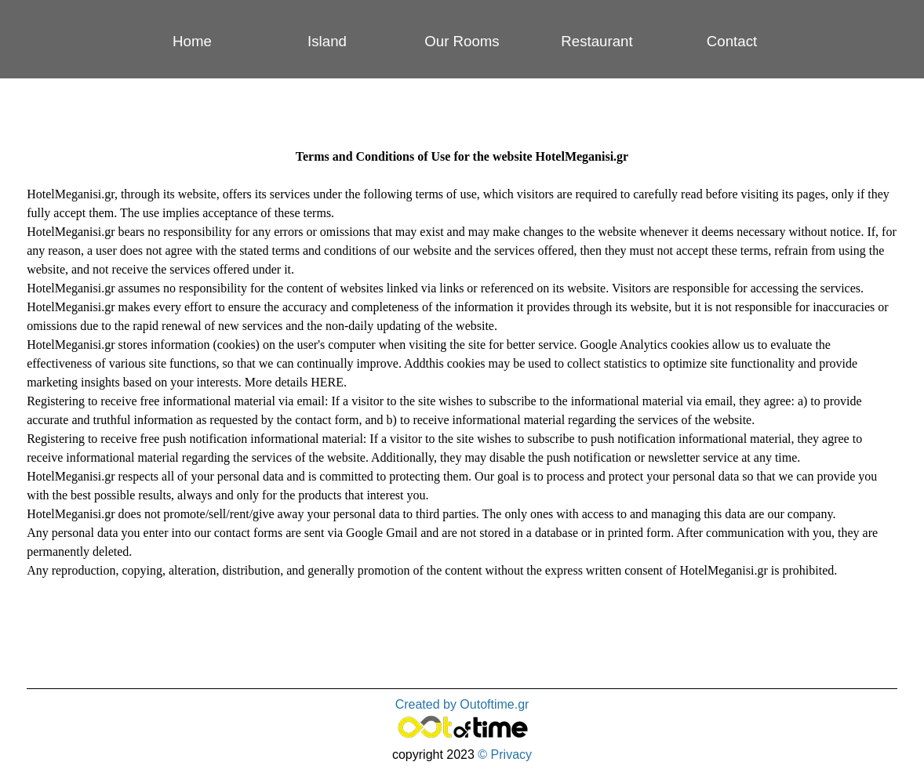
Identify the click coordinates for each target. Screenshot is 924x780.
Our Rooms (461, 41)
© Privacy (505, 754)
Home (192, 41)
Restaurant (596, 41)
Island (327, 41)
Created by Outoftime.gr (462, 704)
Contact (732, 41)
